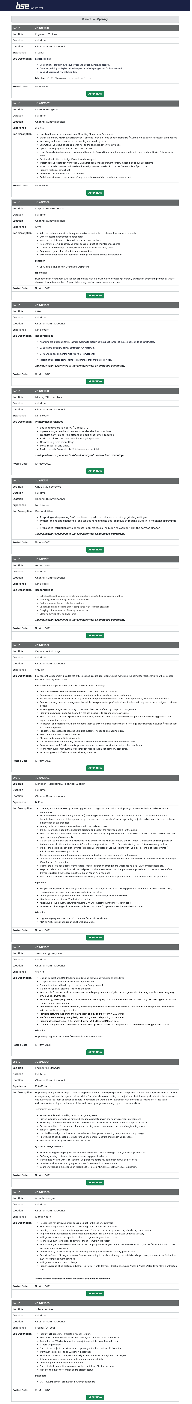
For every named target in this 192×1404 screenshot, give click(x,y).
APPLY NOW (95, 93)
